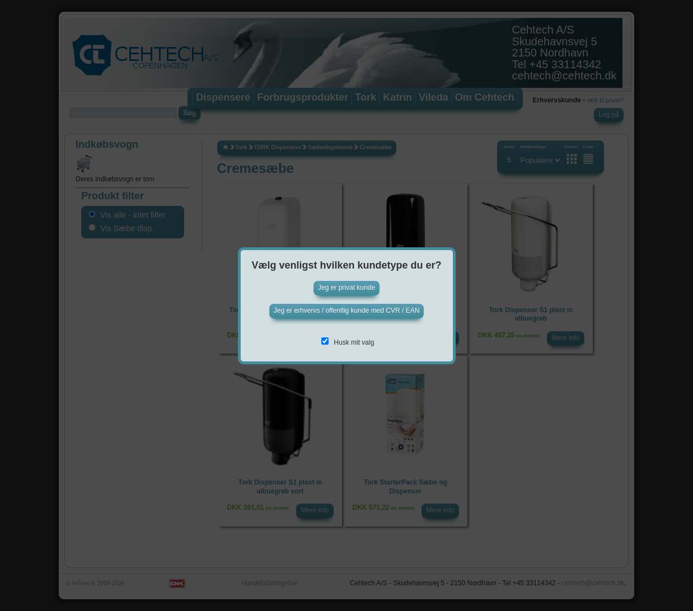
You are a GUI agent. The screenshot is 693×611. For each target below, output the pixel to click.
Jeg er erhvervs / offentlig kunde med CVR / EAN (347, 310)
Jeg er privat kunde (346, 288)
